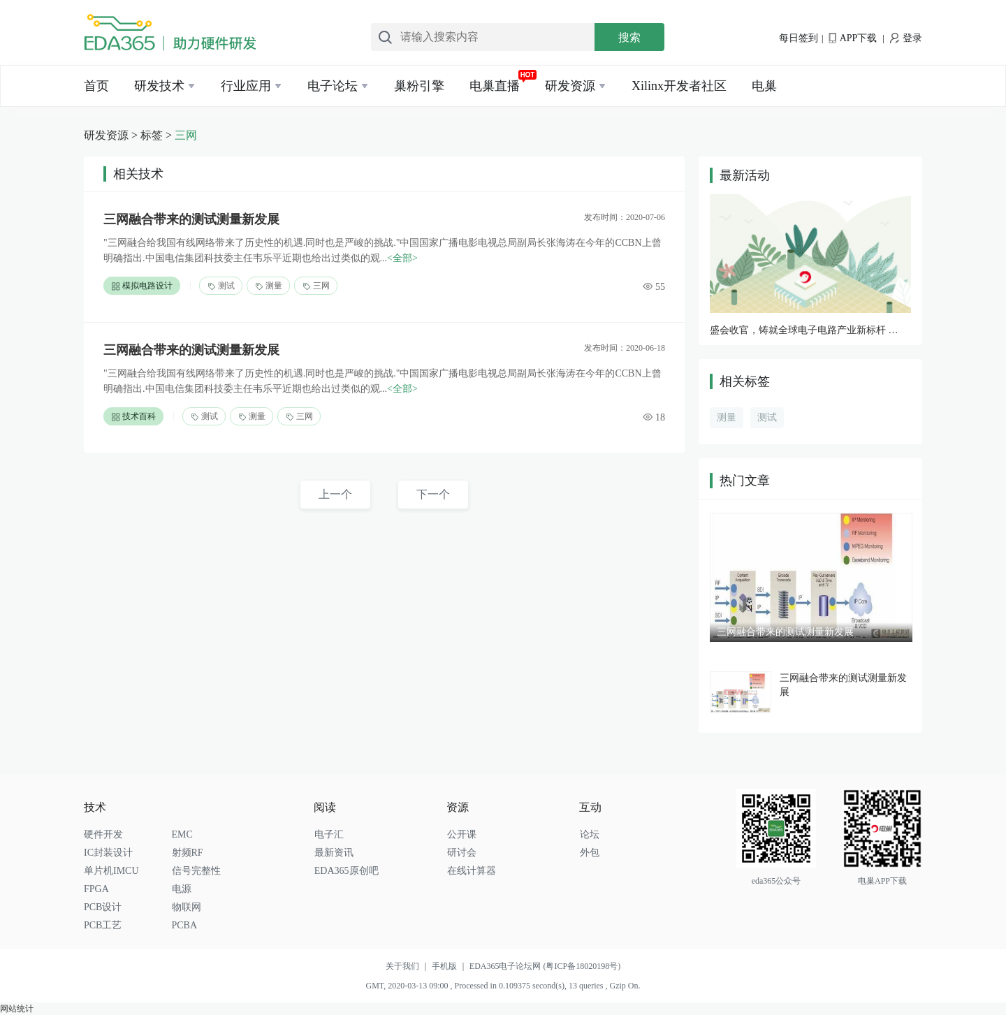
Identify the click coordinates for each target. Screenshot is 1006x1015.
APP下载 (853, 38)
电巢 (764, 86)
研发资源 (570, 86)
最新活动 (745, 175)
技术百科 (133, 416)
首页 (96, 86)
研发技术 (159, 86)
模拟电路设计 (142, 286)
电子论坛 (332, 86)
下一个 (433, 494)
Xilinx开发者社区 (679, 86)
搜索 (629, 37)
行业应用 (246, 86)
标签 (151, 135)
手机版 (450, 966)
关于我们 (409, 966)
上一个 (335, 494)
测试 (221, 286)
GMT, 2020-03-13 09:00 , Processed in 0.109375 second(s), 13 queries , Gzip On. (502, 986)
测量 (268, 286)
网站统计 (17, 1009)
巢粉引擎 (419, 86)
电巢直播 (494, 86)
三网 (186, 135)
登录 (906, 38)
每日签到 (798, 38)
